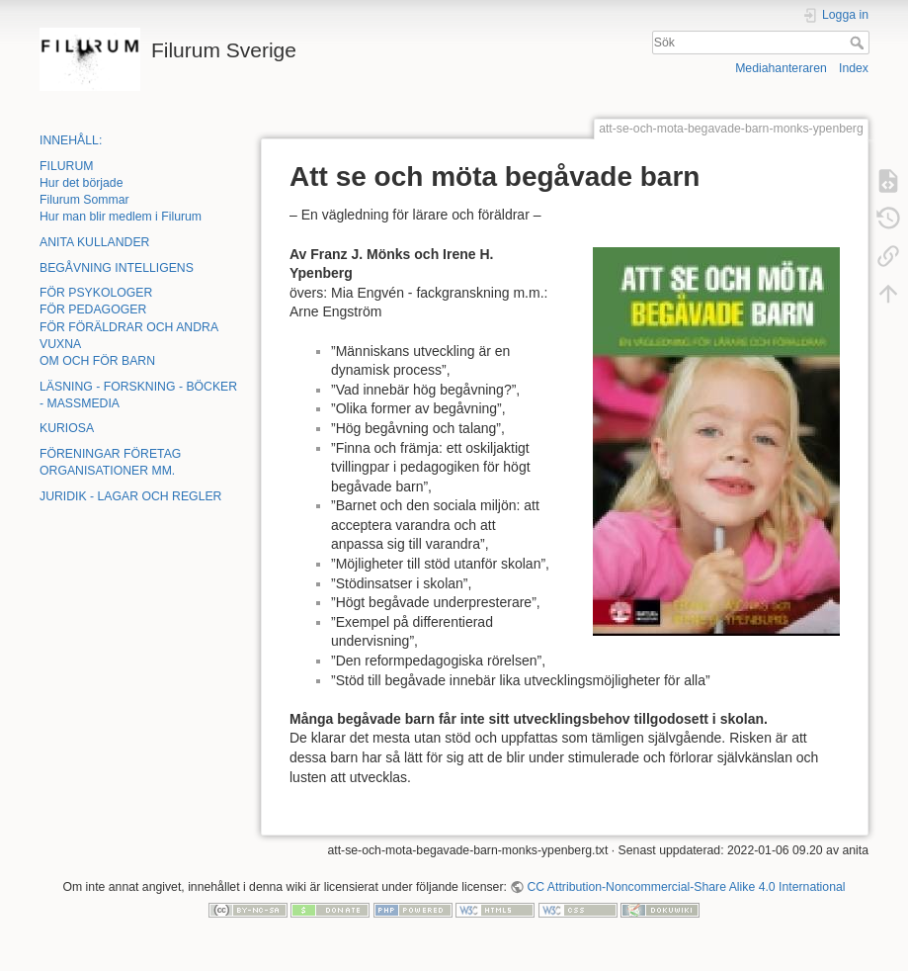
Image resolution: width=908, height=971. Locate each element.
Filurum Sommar (84, 200)
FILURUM (66, 166)
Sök (859, 42)
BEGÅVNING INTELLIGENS (117, 268)
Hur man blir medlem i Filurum (121, 216)
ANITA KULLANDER (94, 242)
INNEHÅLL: (71, 140)
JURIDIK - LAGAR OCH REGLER (130, 496)
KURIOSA (67, 428)
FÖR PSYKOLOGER (96, 293)
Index (853, 68)
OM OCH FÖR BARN (97, 361)
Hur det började (81, 183)
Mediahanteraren (781, 68)
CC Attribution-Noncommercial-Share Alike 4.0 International (686, 887)
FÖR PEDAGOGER (93, 309)
